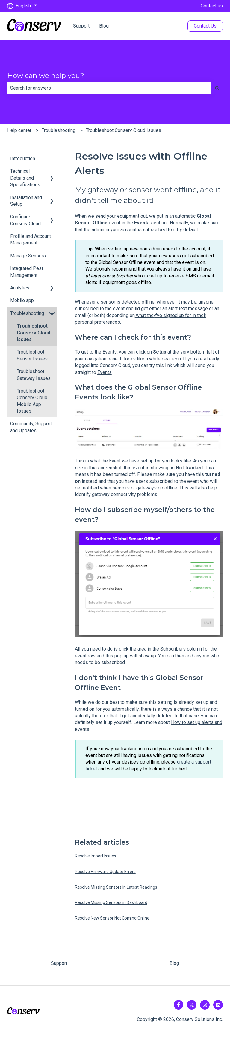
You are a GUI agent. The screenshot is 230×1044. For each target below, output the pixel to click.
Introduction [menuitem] (22, 158)
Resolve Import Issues (95, 856)
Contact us (212, 6)
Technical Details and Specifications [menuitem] (25, 177)
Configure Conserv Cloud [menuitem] (25, 220)
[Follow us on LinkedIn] (218, 1005)
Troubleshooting (58, 130)
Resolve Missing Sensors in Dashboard (111, 902)
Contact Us (205, 26)
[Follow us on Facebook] (178, 1005)
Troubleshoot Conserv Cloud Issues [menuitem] (33, 332)
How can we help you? (45, 75)
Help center (19, 130)
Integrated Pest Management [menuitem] (26, 271)
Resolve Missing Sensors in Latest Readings (116, 887)
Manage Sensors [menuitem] (28, 256)
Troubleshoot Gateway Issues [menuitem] (34, 375)
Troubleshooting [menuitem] (27, 313)
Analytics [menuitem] (19, 288)
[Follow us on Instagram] (205, 1005)
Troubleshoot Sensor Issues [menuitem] (32, 355)
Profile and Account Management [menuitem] (30, 239)
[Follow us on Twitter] (191, 1005)
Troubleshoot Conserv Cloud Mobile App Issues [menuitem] (32, 401)
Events (104, 372)
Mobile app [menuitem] (22, 300)
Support (81, 26)
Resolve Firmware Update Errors (105, 871)
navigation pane (101, 359)
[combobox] (109, 88)
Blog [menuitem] (174, 963)
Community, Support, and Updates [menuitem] (31, 427)
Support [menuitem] (59, 963)
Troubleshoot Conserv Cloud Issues (123, 130)
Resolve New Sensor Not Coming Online (112, 918)
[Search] (217, 88)
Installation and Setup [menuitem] (26, 201)
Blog (104, 26)
